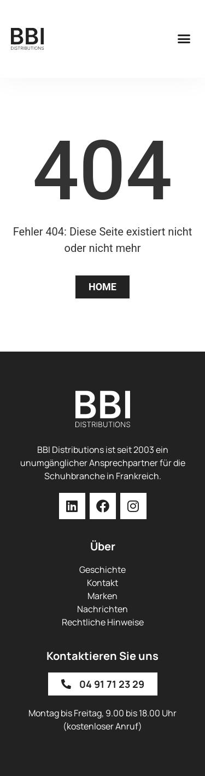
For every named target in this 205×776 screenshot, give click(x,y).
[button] (184, 38)
